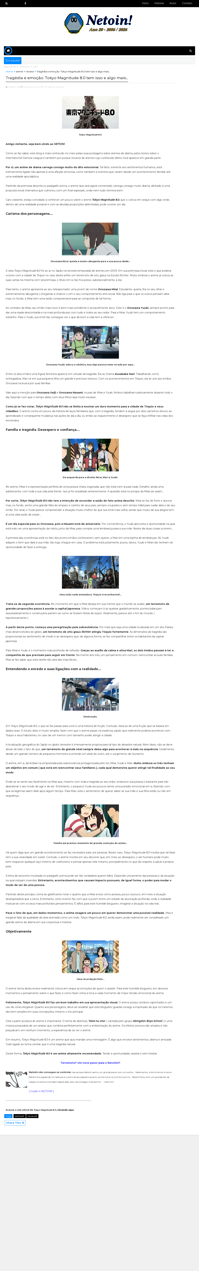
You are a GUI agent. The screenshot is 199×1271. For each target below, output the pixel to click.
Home (9, 74)
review (30, 74)
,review (60, 96)
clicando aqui (65, 1244)
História (159, 3)
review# (32, 1250)
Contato (187, 3)
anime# (19, 1250)
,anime (51, 96)
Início (145, 3)
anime (19, 74)
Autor (172, 3)
